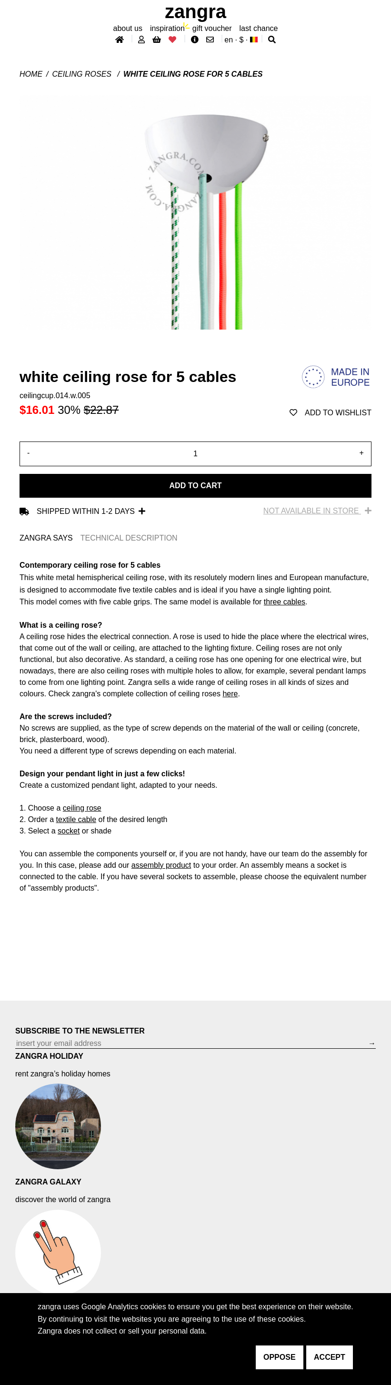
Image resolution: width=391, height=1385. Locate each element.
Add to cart (196, 486)
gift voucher (212, 28)
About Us (127, 28)
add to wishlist (330, 413)
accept (329, 1357)
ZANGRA (195, 11)
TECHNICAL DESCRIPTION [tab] (129, 538)
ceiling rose (82, 808)
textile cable (76, 819)
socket (69, 831)
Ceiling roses (83, 74)
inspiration (167, 28)
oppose (279, 1357)
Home (31, 74)
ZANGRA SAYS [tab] (46, 538)
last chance (259, 28)
